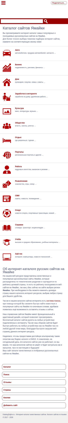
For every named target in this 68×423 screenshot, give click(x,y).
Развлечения (21, 181)
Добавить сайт (10, 405)
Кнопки (6, 397)
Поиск (6, 374)
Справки (19, 225)
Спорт (18, 210)
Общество (20, 123)
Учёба (18, 239)
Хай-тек (18, 254)
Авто (17, 50)
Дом (17, 79)
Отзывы (7, 382)
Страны (7, 390)
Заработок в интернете (26, 94)
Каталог (7, 367)
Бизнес (18, 64)
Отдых (18, 137)
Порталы (19, 152)
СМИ (17, 195)
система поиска (53, 301)
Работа (18, 166)
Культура (19, 108)
